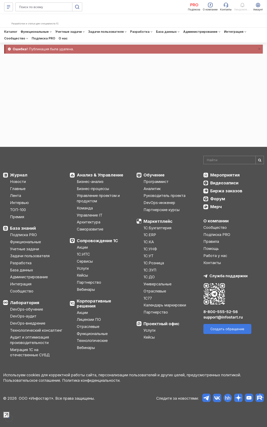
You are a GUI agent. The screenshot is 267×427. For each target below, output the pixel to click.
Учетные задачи (24, 249)
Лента (15, 195)
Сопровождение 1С (97, 240)
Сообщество (21, 291)
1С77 (148, 298)
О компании (216, 220)
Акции (82, 247)
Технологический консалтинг (36, 330)
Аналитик (152, 188)
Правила (211, 241)
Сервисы (85, 261)
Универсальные (157, 284)
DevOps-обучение (26, 309)
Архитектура (88, 222)
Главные (17, 188)
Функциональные (25, 242)
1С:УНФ (150, 249)
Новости (18, 181)
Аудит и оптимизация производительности (29, 340)
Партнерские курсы (162, 210)
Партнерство (89, 282)
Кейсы (82, 275)
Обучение (154, 175)
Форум (217, 198)
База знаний (23, 228)
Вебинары (86, 289)
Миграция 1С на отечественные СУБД (30, 352)
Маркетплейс (158, 221)
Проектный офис (161, 323)
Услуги (83, 268)
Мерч (216, 206)
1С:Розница (154, 263)
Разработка (20, 263)
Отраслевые (88, 326)
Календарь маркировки (165, 305)
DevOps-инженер (159, 202)
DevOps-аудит (23, 316)
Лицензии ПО (89, 319)
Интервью (19, 202)
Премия (17, 217)
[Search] (233, 160)
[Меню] (8, 7)
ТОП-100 (18, 210)
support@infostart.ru (223, 317)
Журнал (18, 175)
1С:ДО (149, 277)
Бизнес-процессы (93, 188)
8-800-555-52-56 (220, 312)
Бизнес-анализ (90, 181)
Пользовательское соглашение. (32, 380)
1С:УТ (149, 256)
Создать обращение (227, 329)
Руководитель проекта (164, 195)
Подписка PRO (23, 235)
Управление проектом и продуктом (98, 198)
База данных (21, 270)
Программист (156, 181)
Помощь (211, 248)
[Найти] (260, 160)
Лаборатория (24, 302)
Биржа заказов (226, 190)
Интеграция (20, 284)
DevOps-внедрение (27, 323)
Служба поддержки (228, 276)
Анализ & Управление (100, 175)
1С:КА (149, 242)
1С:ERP (150, 235)
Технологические (92, 340)
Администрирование (29, 277)
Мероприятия (225, 175)
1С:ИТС (83, 254)
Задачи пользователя (30, 256)
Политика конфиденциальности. (91, 380)
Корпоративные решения (94, 304)
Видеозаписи (224, 182)
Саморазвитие (90, 229)
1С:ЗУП (150, 270)
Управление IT (89, 215)
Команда (85, 208)
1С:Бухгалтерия (157, 228)
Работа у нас (215, 255)
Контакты (212, 263)
